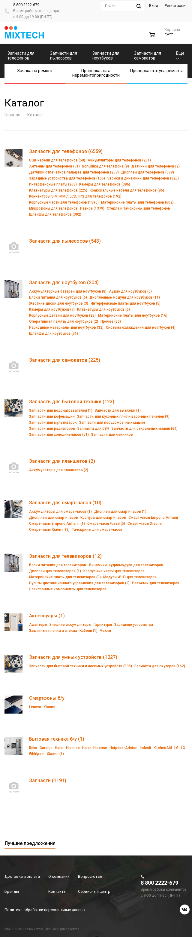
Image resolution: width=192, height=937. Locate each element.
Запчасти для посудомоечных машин (112, 422)
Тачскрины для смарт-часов (97, 529)
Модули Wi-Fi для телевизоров (130, 577)
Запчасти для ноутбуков (105, 55)
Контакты (57, 891)
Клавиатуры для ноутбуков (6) (103, 309)
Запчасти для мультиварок (53, 422)
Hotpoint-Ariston (123, 748)
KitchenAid (163, 748)
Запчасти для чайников (112, 434)
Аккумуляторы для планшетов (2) (58, 470)
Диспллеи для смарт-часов (53, 517)
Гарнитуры (103, 624)
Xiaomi (49, 707)
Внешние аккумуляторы (70, 624)
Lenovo (35, 707)
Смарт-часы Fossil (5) (106, 523)
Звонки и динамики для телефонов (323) (143, 178)
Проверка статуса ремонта (157, 70)
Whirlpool (36, 754)
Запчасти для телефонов (21, 55)
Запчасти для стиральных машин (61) (145, 428)
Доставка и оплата (22, 876)
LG (176, 748)
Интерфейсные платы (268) (53, 184)
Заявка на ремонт (35, 70)
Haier (59, 748)
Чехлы (105, 630)
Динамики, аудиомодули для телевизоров (125, 565)
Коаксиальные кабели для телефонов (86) (127, 190)
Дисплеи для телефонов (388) (147, 172)
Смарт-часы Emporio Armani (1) (57, 523)
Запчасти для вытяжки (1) (118, 410)
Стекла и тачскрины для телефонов (138, 208)
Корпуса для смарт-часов (103, 517)
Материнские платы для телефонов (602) (137, 202)
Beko (33, 748)
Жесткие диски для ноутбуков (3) (58, 303)
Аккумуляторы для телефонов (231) (119, 160)
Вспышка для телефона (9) (105, 166)
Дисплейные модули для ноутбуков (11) (124, 297)
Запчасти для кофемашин (52, 416)
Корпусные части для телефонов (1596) (64, 202)
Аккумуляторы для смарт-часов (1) (60, 511)
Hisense (73, 748)
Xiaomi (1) (55, 754)
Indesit (145, 748)
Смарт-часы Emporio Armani (153, 517)
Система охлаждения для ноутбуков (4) (141, 327)
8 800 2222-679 (26, 4)
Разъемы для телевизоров (155, 583)
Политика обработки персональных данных (44, 910)
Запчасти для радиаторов (52, 428)
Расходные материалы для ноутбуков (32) (66, 327)
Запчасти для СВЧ (93, 428)
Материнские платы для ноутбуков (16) (132, 315)
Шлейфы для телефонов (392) (55, 214)
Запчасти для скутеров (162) (159, 666)
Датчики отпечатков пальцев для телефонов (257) (74, 172)
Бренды (11, 891)
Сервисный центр (94, 891)
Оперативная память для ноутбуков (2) (63, 321)
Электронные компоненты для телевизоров (67, 589)
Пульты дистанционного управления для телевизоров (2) (79, 583)
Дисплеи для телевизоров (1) (55, 571)
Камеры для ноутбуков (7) (52, 309)
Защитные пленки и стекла (53, 630)
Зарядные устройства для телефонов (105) (67, 178)
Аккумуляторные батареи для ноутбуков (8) (67, 291)
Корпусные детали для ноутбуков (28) (62, 315)
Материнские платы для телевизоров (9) (65, 577)
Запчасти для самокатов (147, 55)
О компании (59, 876)
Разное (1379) (92, 208)
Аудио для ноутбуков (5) (130, 291)
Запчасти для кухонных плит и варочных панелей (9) (123, 416)
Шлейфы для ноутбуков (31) (53, 333)
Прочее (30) (110, 321)
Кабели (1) (89, 630)
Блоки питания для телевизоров (57, 565)
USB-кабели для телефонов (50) (57, 160)
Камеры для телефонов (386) (104, 184)
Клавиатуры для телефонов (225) (58, 190)
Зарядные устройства (133, 624)
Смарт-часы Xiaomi (145, 523)
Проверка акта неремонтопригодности (96, 73)
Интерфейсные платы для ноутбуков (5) (125, 303)
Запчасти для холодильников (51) (59, 434)
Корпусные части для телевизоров (114, 571)
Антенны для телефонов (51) (54, 166)
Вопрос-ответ (91, 876)
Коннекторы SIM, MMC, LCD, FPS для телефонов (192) (75, 196)
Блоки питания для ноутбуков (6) (58, 297)
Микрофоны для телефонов (53, 208)
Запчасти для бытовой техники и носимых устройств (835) (80, 666)
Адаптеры (38, 624)
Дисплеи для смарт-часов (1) (120, 511)
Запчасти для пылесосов (63, 55)
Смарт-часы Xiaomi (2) (49, 529)
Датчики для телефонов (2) (155, 166)
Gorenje (46, 748)
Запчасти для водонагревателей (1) (60, 410)
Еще (180, 55)
